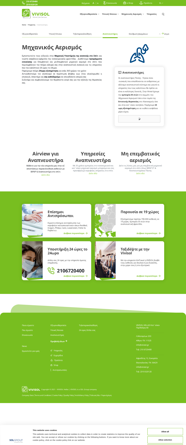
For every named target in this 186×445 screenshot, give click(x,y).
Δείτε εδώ (45, 216)
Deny (165, 429)
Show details (129, 440)
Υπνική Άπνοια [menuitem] (55, 33)
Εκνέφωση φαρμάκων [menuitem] (138, 33)
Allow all (165, 412)
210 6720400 (146, 391)
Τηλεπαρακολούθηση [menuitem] (82, 33)
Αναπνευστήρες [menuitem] (110, 33)
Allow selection (165, 420)
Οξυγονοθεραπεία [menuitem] (30, 33)
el (161, 3)
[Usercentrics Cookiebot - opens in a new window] (16, 440)
